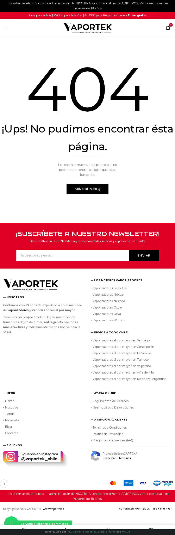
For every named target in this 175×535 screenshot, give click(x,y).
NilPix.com (99, 531)
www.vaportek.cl (53, 509)
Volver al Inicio (86, 189)
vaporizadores (18, 310)
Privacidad (109, 458)
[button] (168, 27)
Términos (125, 458)
